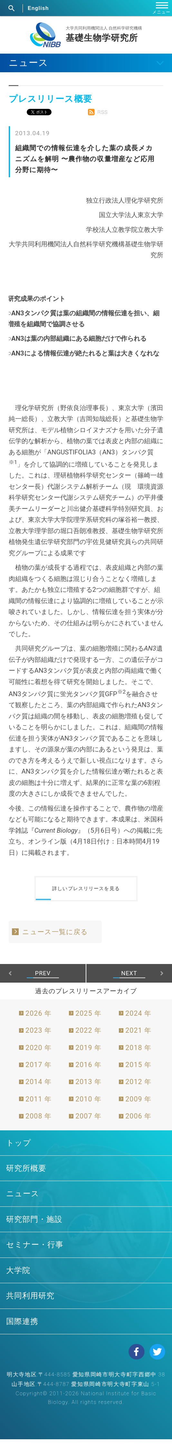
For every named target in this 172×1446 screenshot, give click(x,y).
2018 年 (138, 1054)
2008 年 (38, 1123)
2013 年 (88, 1089)
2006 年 (138, 1123)
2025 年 (88, 1020)
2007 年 (88, 1123)
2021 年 (138, 1037)
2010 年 (88, 1106)
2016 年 (88, 1071)
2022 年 (88, 1037)
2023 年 (38, 1037)
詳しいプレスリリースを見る (86, 892)
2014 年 (38, 1089)
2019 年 (88, 1054)
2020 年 (38, 1054)
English (38, 8)
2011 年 (38, 1106)
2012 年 (138, 1089)
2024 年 (138, 1020)
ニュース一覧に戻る (55, 938)
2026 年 (38, 1020)
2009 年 (138, 1106)
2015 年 (138, 1071)
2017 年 (38, 1071)
